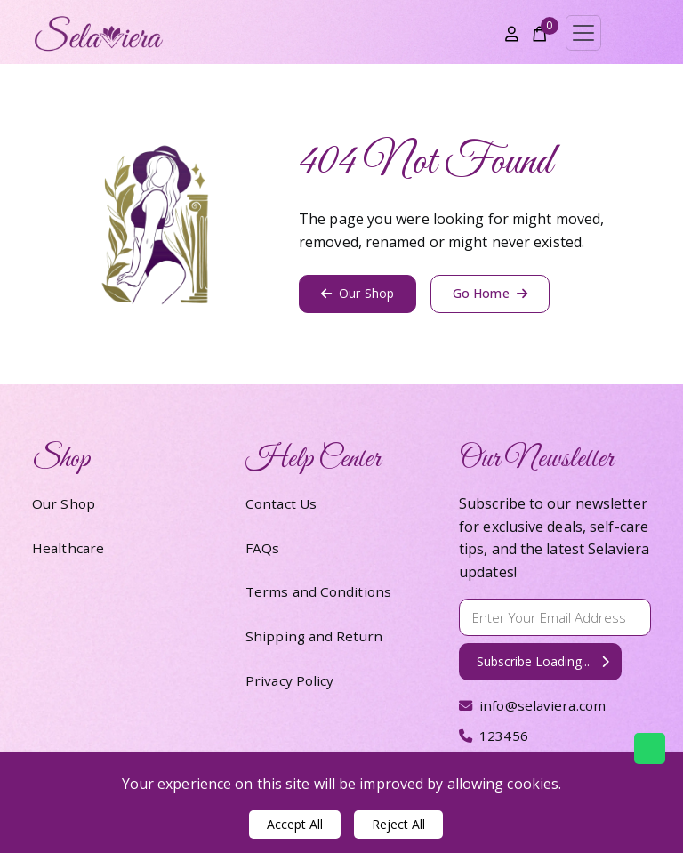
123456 (494, 735)
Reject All (398, 824)
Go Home (490, 293)
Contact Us (282, 503)
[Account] (511, 33)
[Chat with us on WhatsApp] (649, 748)
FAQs (262, 548)
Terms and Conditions (320, 591)
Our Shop (357, 293)
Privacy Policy (290, 680)
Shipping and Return (315, 636)
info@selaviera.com (535, 705)
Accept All (295, 824)
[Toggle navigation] (583, 33)
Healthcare (69, 548)
